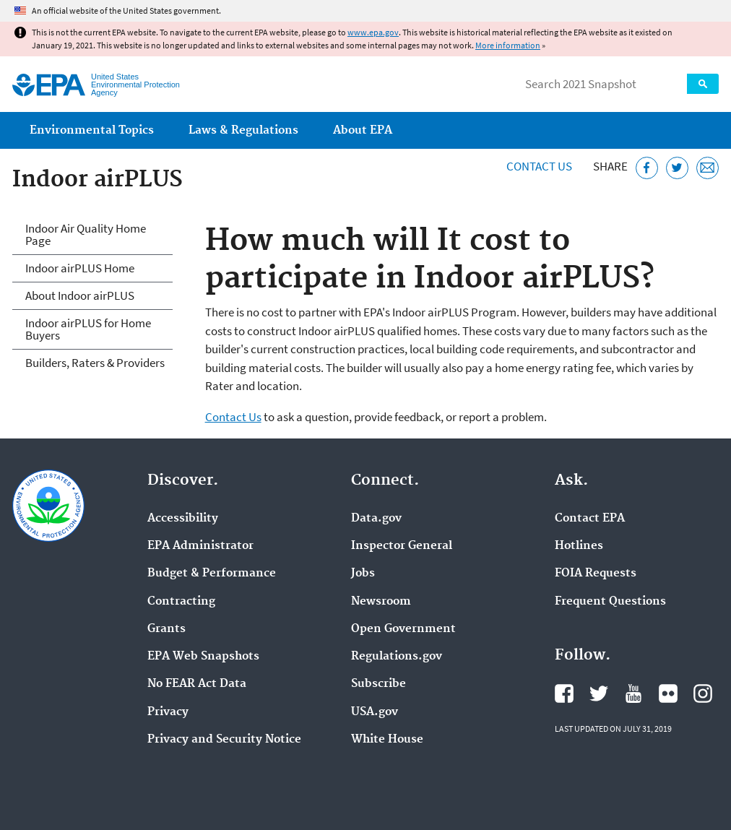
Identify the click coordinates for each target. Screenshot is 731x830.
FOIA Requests (595, 573)
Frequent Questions (610, 601)
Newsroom (381, 601)
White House (387, 739)
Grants (166, 629)
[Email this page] (707, 168)
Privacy (168, 712)
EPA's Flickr (668, 693)
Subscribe (378, 684)
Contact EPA (590, 518)
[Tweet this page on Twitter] (677, 168)
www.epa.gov (373, 32)
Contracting (181, 601)
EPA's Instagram (702, 693)
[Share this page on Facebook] (647, 168)
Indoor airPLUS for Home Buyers (88, 329)
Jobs (363, 573)
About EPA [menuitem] (362, 130)
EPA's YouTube (633, 693)
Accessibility (182, 518)
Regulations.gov (396, 656)
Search (703, 84)
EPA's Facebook (564, 693)
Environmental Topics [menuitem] (92, 130)
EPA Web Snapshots (203, 656)
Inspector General (401, 546)
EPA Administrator (200, 546)
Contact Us (539, 166)
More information (507, 45)
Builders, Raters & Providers (95, 363)
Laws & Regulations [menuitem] (243, 130)
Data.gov (376, 518)
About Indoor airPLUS (79, 295)
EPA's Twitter (598, 693)
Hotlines (579, 546)
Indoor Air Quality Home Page (85, 234)
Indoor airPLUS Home (79, 268)
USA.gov (374, 712)
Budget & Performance (211, 573)
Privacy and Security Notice (224, 739)
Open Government (403, 629)
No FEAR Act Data (196, 684)
